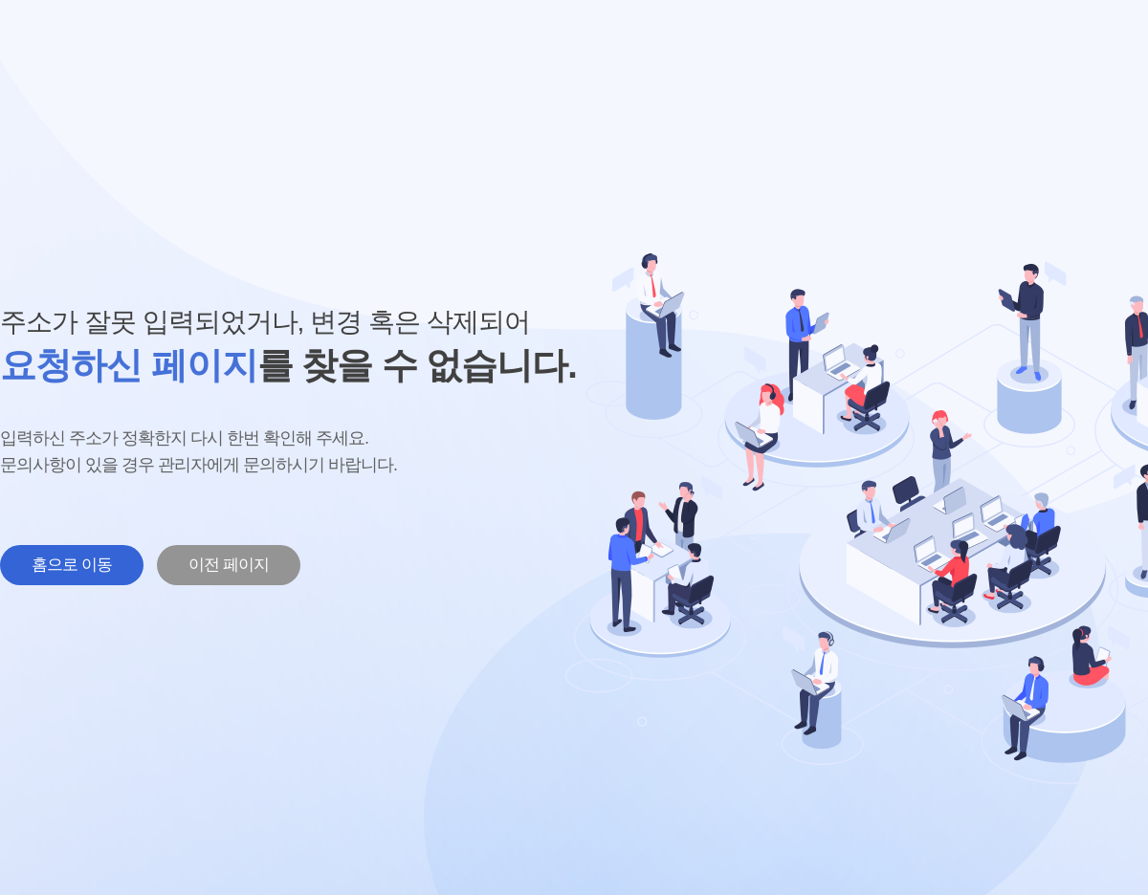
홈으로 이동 (72, 565)
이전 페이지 (228, 565)
